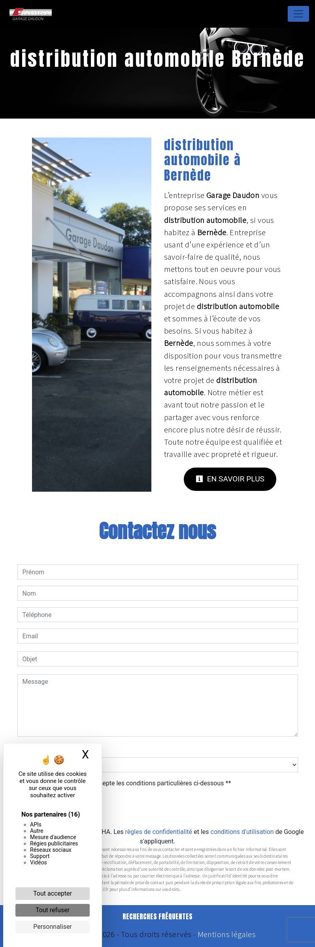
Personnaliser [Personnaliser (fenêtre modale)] (52, 926)
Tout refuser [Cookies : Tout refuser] (53, 910)
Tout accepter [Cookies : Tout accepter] (52, 893)
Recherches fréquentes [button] (157, 916)
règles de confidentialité (158, 832)
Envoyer (157, 808)
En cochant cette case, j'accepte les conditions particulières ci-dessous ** (128, 783)
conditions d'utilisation (242, 832)
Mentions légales (226, 934)
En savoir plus (230, 478)
